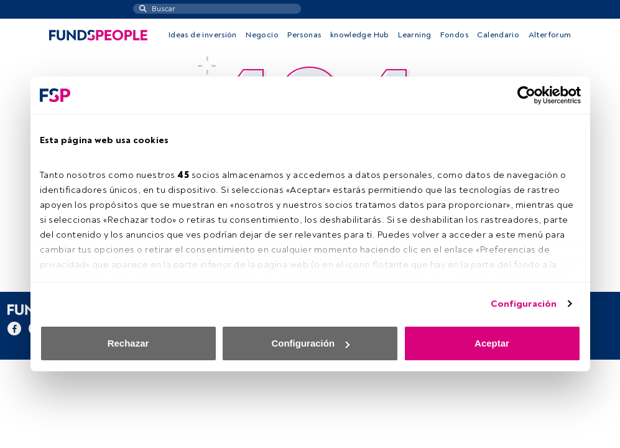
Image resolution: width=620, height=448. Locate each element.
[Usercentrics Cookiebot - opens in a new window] (526, 95)
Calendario (498, 35)
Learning (414, 35)
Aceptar (491, 343)
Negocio (262, 35)
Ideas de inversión (203, 35)
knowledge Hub (359, 35)
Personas (304, 35)
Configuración (524, 304)
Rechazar (128, 343)
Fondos (454, 35)
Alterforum (550, 35)
